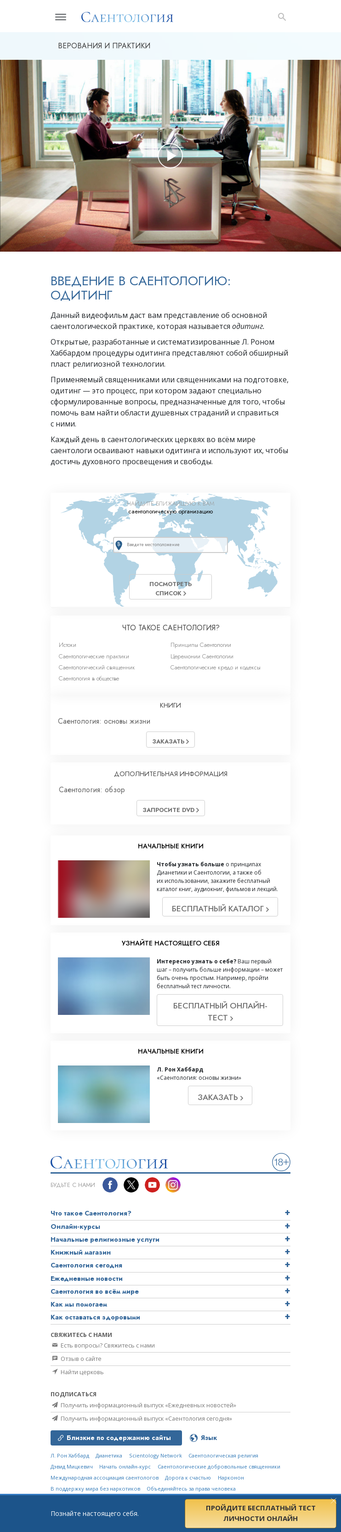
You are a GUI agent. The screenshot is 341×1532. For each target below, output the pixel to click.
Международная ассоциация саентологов (105, 1477)
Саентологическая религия (223, 1455)
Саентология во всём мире (95, 1291)
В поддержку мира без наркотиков (95, 1488)
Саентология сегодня (86, 1265)
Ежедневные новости (87, 1278)
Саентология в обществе (89, 678)
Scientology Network (155, 1455)
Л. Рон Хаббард (70, 1455)
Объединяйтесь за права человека (191, 1488)
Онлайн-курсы (75, 1226)
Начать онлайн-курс (125, 1466)
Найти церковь (77, 1372)
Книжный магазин (81, 1252)
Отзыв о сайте (76, 1358)
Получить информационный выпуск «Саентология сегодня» (141, 1418)
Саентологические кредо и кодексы (215, 667)
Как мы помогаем (79, 1304)
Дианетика (109, 1455)
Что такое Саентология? (91, 1213)
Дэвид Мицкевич (72, 1466)
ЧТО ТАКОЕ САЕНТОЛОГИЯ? (171, 627)
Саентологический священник (97, 667)
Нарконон (231, 1477)
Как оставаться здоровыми (95, 1317)
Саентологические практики (94, 656)
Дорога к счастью (188, 1477)
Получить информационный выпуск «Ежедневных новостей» (143, 1405)
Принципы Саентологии (200, 644)
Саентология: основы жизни (104, 721)
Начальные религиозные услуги (105, 1239)
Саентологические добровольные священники (219, 1466)
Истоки (67, 644)
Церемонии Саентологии (201, 656)
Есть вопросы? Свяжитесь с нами (103, 1345)
